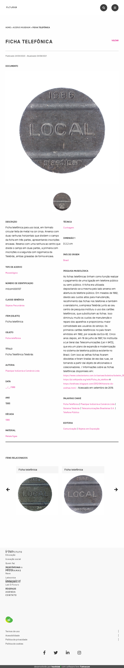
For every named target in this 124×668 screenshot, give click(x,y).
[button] (7, 489)
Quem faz (10, 563)
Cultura (9, 551)
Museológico (11, 272)
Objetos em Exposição (88, 428)
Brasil (66, 260)
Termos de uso (12, 631)
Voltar (115, 40)
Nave (7, 573)
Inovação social (13, 559)
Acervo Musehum (21, 27)
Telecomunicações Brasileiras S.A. (98, 408)
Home (8, 27)
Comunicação (69, 428)
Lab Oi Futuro (12, 584)
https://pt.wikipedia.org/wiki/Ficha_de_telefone (86, 379)
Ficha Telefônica (71, 404)
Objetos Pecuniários (15, 305)
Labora (8, 569)
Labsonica (10, 577)
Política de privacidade (16, 639)
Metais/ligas (11, 436)
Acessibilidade (12, 635)
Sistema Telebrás (71, 408)
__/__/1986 (10, 387)
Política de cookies (14, 643)
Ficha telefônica (13, 338)
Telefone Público (71, 412)
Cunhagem (68, 227)
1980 (7, 420)
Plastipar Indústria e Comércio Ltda (22, 370)
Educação (10, 555)
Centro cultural (13, 580)
